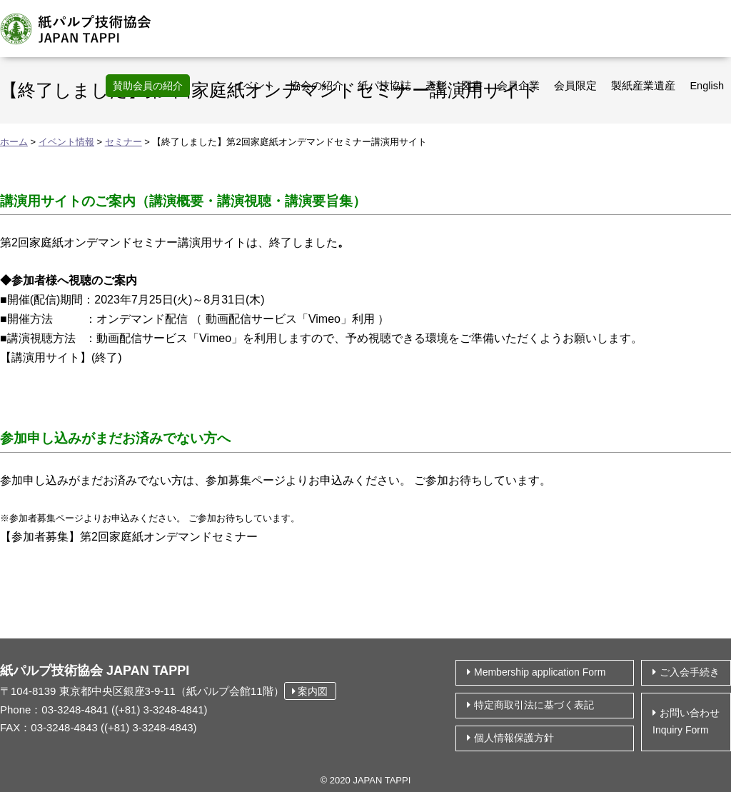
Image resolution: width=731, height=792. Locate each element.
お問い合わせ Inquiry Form (686, 721)
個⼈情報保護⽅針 (514, 737)
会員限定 (575, 85)
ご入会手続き (690, 672)
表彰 (436, 85)
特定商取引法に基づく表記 (534, 705)
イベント (254, 85)
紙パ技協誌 (384, 85)
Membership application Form (539, 672)
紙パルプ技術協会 (84, 28)
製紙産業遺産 (643, 85)
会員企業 (518, 85)
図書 (472, 85)
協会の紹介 (316, 85)
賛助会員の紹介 (148, 85)
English (707, 85)
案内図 (310, 691)
